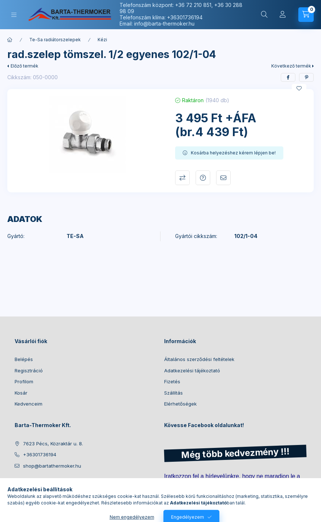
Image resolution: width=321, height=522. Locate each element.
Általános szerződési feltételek (199, 359)
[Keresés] (264, 14)
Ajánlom (223, 177)
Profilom (24, 381)
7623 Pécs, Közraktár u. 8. (53, 443)
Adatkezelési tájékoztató (192, 370)
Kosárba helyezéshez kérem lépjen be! (233, 153)
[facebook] (288, 77)
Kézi (102, 39)
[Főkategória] (9, 40)
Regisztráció (29, 370)
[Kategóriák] (13, 15)
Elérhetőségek (180, 404)
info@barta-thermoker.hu (164, 23)
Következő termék (291, 66)
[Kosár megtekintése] (306, 14)
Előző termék (24, 66)
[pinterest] (306, 77)
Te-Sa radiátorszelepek (55, 39)
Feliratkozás (185, 497)
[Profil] (282, 14)
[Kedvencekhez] (299, 88)
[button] (87, 134)
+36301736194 (185, 17)
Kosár (21, 393)
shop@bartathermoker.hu (52, 466)
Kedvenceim (28, 404)
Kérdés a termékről (203, 177)
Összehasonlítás (182, 177)
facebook (17, 484)
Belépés (24, 359)
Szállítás (173, 393)
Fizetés (172, 381)
